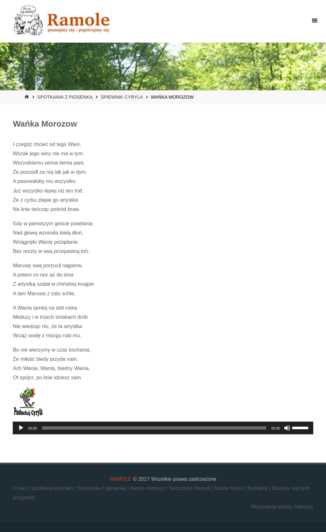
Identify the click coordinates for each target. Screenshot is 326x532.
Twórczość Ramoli (189, 488)
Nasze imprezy (148, 488)
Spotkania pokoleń (52, 488)
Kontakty (258, 488)
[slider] (154, 428)
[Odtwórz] (21, 428)
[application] (163, 428)
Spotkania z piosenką (64, 97)
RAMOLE (120, 479)
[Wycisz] (287, 428)
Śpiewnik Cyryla (122, 97)
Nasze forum (229, 488)
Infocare (303, 506)
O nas (20, 488)
